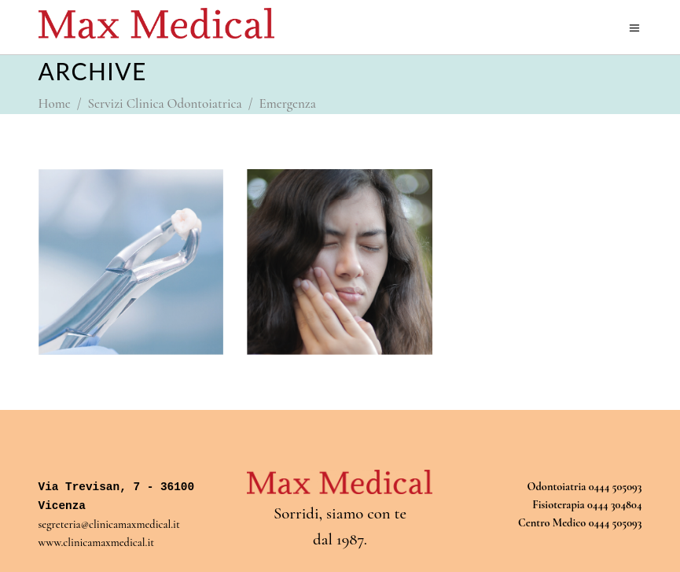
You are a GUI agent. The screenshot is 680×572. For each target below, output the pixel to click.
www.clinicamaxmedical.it (97, 542)
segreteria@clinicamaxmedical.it (109, 524)
